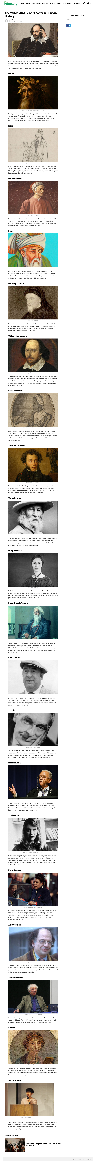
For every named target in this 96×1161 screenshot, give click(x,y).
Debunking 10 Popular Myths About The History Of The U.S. (43, 1144)
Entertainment (67, 3)
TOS (84, 1159)
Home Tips (45, 3)
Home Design (36, 3)
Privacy (79, 1159)
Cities (22, 3)
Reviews (28, 3)
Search (89, 19)
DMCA (74, 1159)
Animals (58, 3)
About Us (77, 3)
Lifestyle (52, 3)
